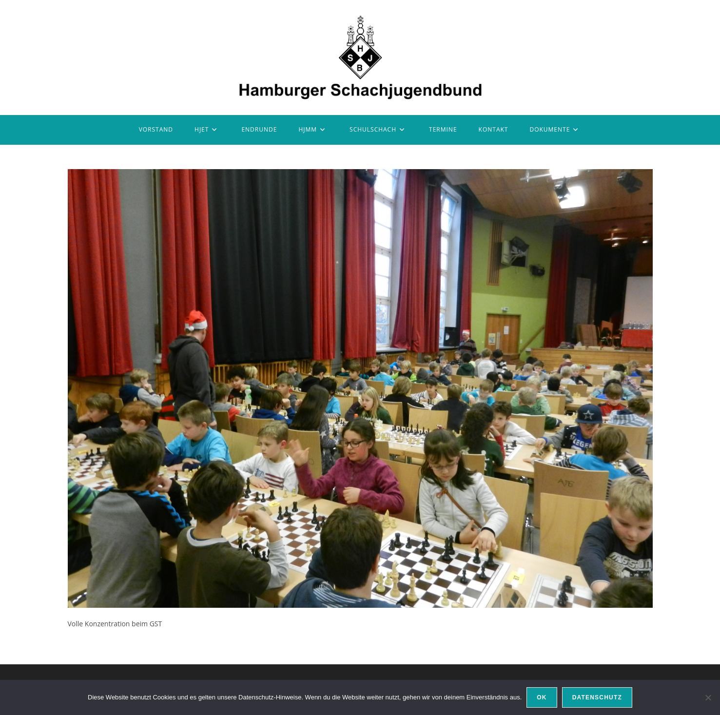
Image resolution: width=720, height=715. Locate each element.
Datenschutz (597, 697)
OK (541, 697)
